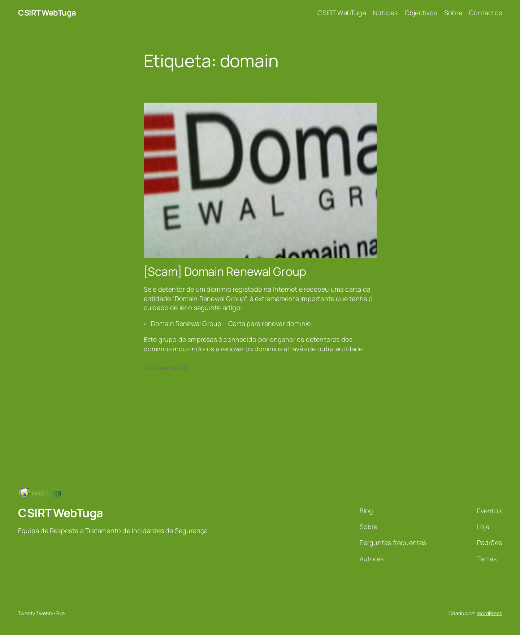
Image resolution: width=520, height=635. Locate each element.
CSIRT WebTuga (47, 12)
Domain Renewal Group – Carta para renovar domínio (231, 323)
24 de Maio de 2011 (165, 367)
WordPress (489, 613)
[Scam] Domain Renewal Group (225, 271)
